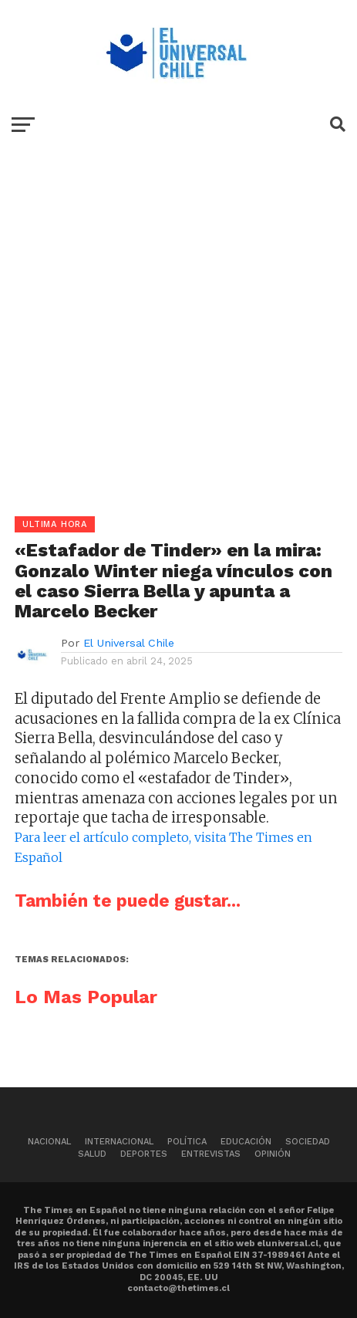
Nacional (49, 1142)
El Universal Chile (128, 643)
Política (187, 1142)
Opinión (272, 1154)
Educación (246, 1142)
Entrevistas (211, 1154)
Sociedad (307, 1142)
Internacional (119, 1142)
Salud (92, 1154)
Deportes (143, 1154)
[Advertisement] (178, 337)
